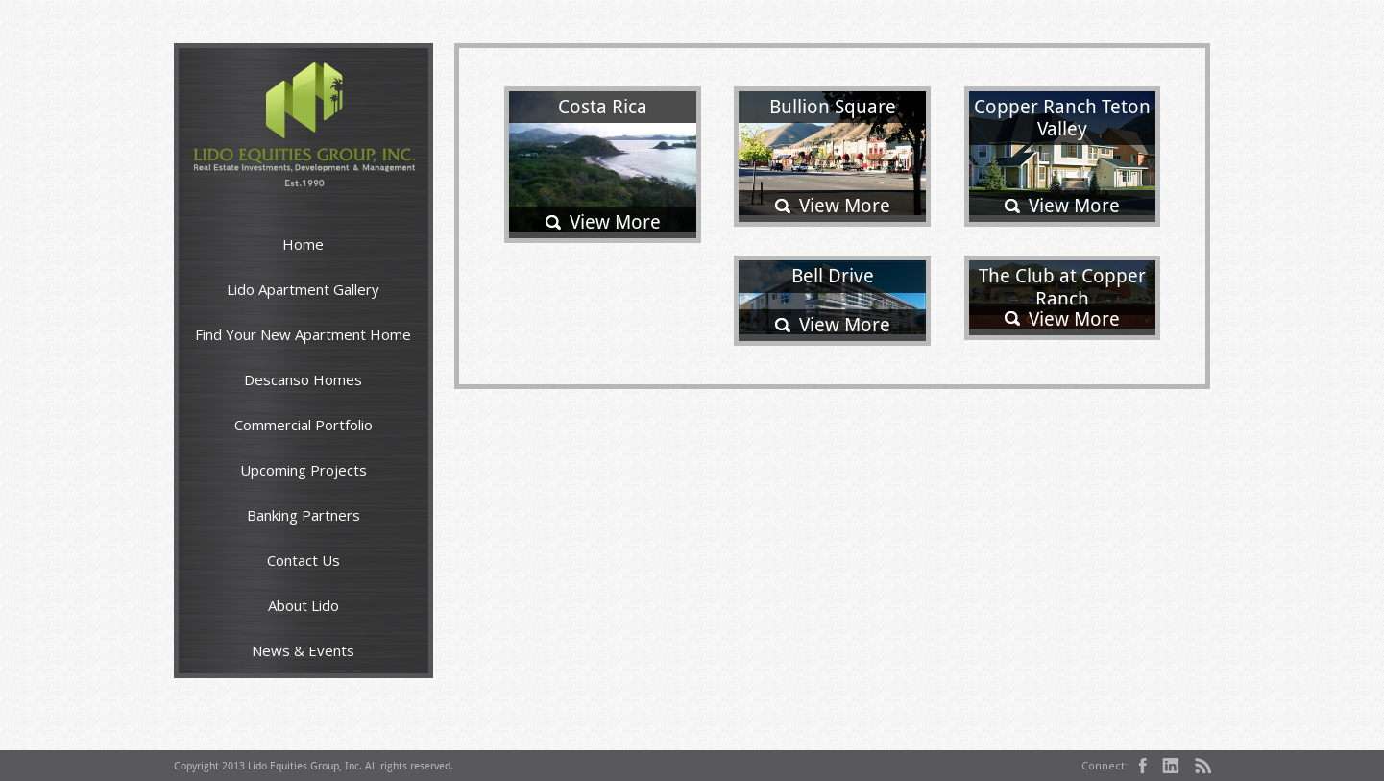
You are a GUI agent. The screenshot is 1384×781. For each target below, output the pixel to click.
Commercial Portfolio (303, 424)
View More (615, 221)
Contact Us (303, 560)
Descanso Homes (303, 379)
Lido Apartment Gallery (303, 289)
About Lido (303, 605)
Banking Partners (303, 515)
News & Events (303, 650)
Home (303, 244)
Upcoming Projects (303, 469)
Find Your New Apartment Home (303, 334)
